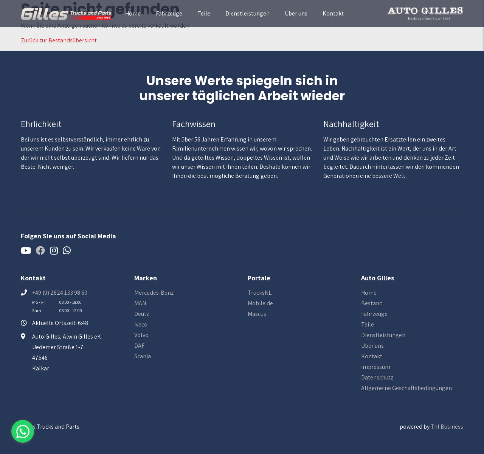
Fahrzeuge (169, 13)
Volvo (141, 335)
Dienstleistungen (247, 13)
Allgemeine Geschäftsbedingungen (406, 388)
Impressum (375, 367)
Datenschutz (377, 377)
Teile (203, 13)
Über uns (296, 13)
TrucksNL (259, 293)
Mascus (257, 314)
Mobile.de (260, 303)
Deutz (141, 314)
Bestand (372, 303)
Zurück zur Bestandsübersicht (59, 40)
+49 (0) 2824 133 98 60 (59, 293)
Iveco (140, 324)
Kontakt (333, 13)
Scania (142, 356)
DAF (139, 346)
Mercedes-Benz (154, 293)
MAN (140, 303)
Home (133, 13)
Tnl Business (447, 427)
